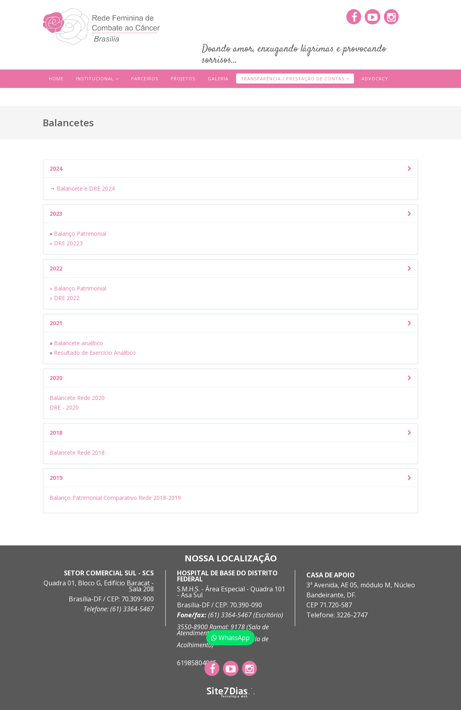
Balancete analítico (79, 343)
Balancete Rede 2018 (77, 452)
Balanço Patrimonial (79, 233)
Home (56, 79)
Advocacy (375, 79)
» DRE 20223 (66, 243)
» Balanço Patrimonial (78, 288)
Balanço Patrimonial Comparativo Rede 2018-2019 (115, 497)
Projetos (183, 79)
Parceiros (144, 79)
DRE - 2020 (64, 407)
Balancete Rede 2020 (77, 398)
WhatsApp (230, 637)
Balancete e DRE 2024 (86, 188)
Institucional (95, 79)
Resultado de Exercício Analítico (95, 352)
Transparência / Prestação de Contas (292, 79)
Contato (61, 97)
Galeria (218, 79)
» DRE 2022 (64, 298)
